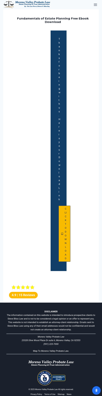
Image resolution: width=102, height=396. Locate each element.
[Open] (96, 390)
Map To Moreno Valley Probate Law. (51, 351)
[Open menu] (95, 4)
